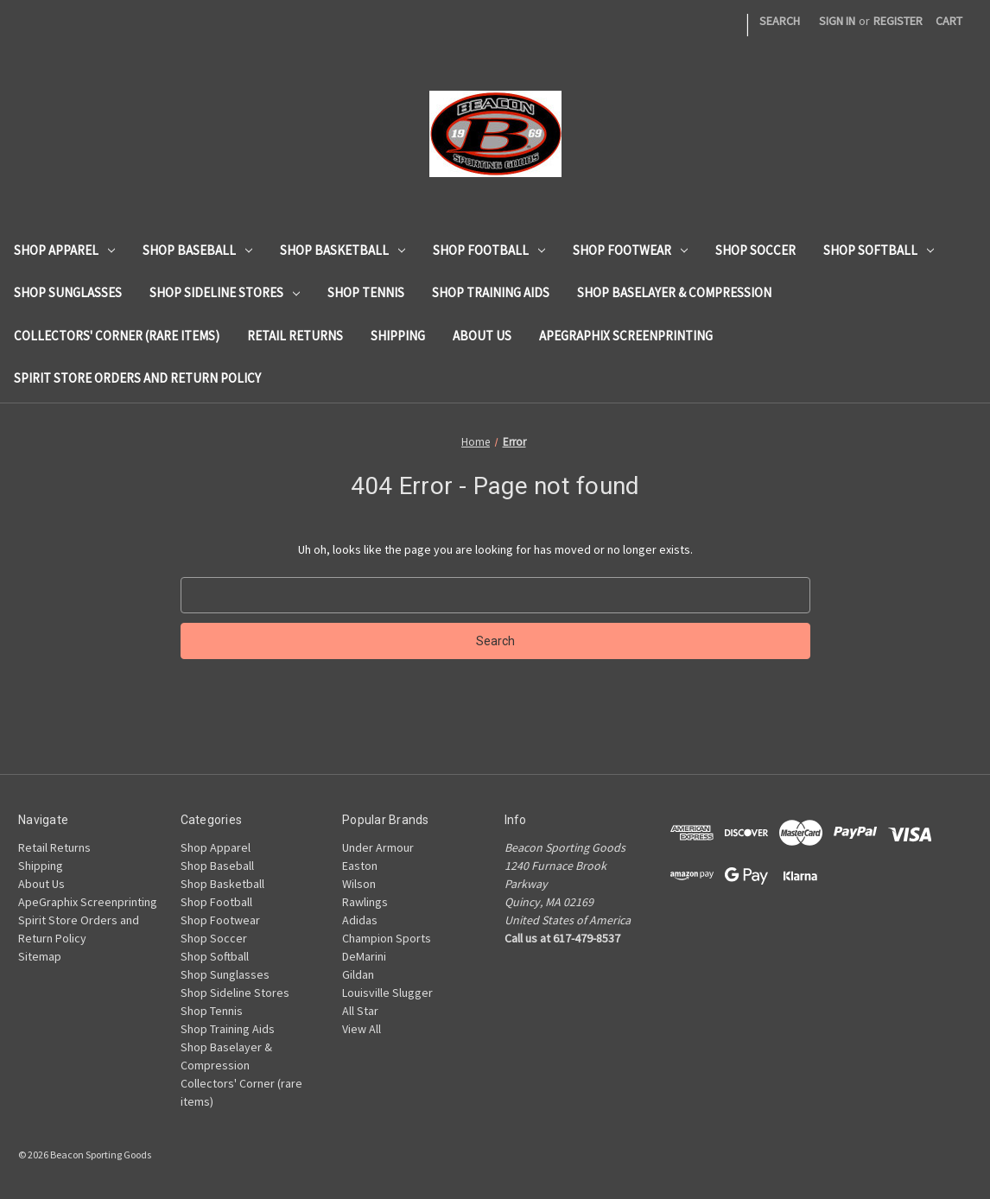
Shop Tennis (365, 292)
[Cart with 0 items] (949, 21)
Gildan (358, 974)
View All (361, 1029)
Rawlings (365, 902)
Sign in (837, 21)
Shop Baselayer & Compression (674, 292)
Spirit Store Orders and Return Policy (137, 378)
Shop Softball (878, 250)
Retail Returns (295, 335)
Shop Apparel (64, 250)
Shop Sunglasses (68, 292)
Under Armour (378, 847)
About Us (482, 335)
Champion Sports (386, 938)
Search (779, 21)
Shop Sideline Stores (224, 292)
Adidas (360, 920)
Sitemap (39, 956)
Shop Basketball (342, 250)
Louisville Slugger (387, 992)
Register (898, 21)
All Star (360, 1010)
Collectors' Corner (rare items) (116, 335)
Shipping (398, 335)
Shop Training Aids (490, 292)
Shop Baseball (197, 250)
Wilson (359, 883)
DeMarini (364, 956)
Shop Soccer (755, 250)
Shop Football (489, 250)
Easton (360, 865)
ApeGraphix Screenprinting (626, 335)
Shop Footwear (630, 250)
